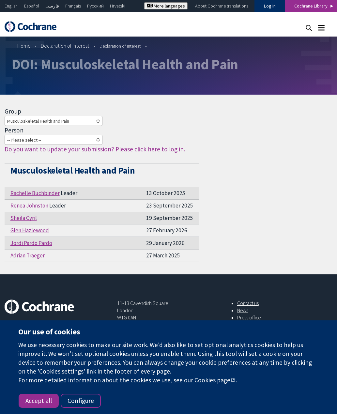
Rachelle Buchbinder (35, 193)
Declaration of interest (65, 45)
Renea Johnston (29, 205)
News (242, 310)
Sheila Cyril (23, 218)
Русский (95, 6)
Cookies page (212, 380)
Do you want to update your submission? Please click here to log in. (95, 149)
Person (14, 130)
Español (31, 6)
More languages (166, 6)
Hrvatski (117, 6)
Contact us (248, 303)
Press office (249, 317)
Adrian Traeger (27, 255)
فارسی (52, 6)
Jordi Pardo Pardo (31, 243)
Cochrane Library (311, 6)
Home (24, 45)
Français (73, 6)
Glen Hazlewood (29, 230)
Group (13, 111)
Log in (270, 6)
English (11, 6)
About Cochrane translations (221, 6)
